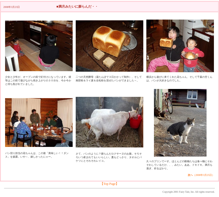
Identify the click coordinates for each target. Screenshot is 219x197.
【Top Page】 (109, 184)
